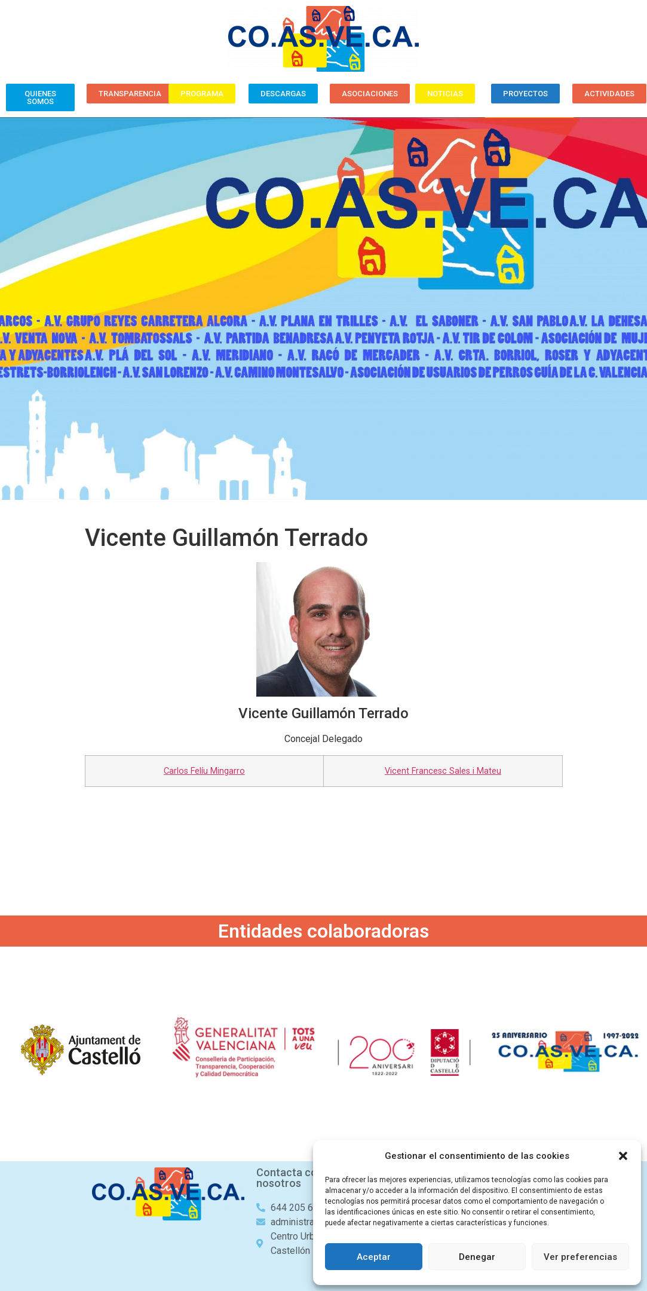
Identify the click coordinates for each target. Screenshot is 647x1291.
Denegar (477, 1257)
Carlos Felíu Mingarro (204, 771)
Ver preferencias (580, 1257)
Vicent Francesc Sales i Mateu (443, 771)
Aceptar (374, 1257)
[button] (623, 1156)
